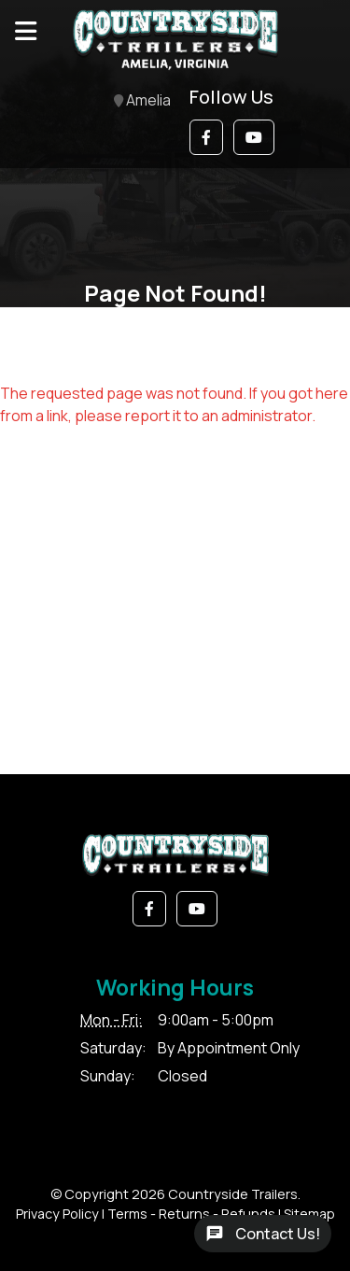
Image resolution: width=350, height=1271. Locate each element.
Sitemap (309, 1213)
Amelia (142, 101)
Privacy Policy (57, 1213)
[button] (206, 137)
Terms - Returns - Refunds (191, 1213)
